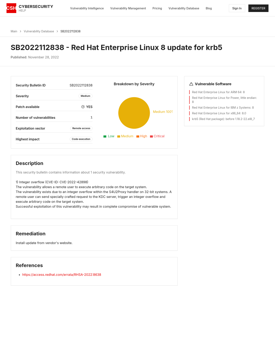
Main (14, 31)
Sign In (237, 8)
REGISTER (258, 8)
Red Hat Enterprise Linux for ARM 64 (216, 92)
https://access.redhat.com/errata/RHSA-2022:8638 (61, 275)
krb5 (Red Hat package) (208, 119)
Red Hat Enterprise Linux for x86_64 (216, 113)
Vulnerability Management (128, 8)
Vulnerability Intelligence (87, 8)
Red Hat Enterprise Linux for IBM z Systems (221, 107)
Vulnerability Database (183, 8)
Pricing (157, 8)
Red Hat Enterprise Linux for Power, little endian (224, 97)
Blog (209, 8)
